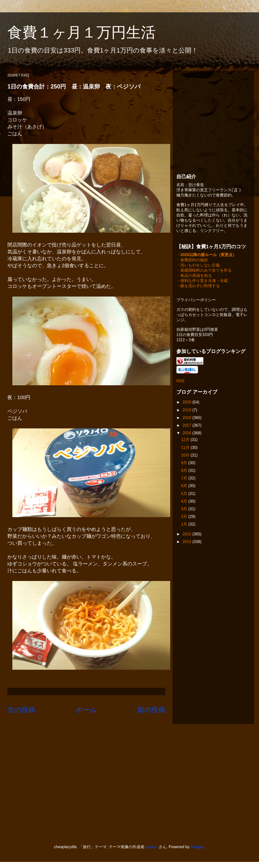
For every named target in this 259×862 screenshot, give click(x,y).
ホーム (86, 710)
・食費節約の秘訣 (192, 260)
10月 (185, 456)
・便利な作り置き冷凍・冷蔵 (202, 281)
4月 (184, 502)
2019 (187, 410)
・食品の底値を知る (194, 276)
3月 (184, 509)
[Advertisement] (46, 120)
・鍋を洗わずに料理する (198, 286)
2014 (187, 542)
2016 (187, 433)
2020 (187, 403)
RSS (180, 381)
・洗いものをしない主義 (198, 266)
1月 (184, 525)
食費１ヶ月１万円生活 (88, 32)
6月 (184, 486)
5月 (184, 494)
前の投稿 (151, 710)
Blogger (197, 847)
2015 (187, 534)
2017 (187, 426)
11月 (185, 448)
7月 (184, 478)
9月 (184, 463)
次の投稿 (21, 710)
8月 (184, 471)
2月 (184, 517)
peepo (152, 847)
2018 (187, 418)
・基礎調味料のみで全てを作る (204, 271)
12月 (185, 440)
